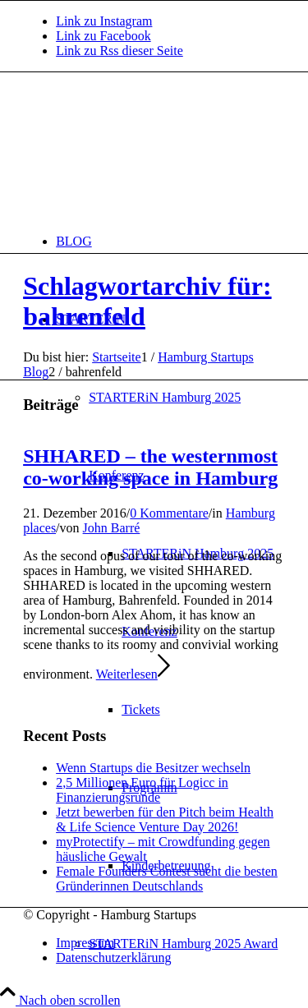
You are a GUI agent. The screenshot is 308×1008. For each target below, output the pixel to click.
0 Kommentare (169, 513)
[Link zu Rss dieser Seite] (119, 51)
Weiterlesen (133, 674)
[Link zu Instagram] (104, 21)
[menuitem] (170, 241)
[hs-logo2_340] (146, 150)
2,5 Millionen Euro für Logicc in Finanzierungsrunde (142, 790)
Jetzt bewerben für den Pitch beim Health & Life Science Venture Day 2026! (165, 819)
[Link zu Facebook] (103, 36)
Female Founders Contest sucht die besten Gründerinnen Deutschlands (167, 878)
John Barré (111, 528)
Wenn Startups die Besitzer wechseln (153, 768)
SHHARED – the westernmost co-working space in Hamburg (150, 467)
